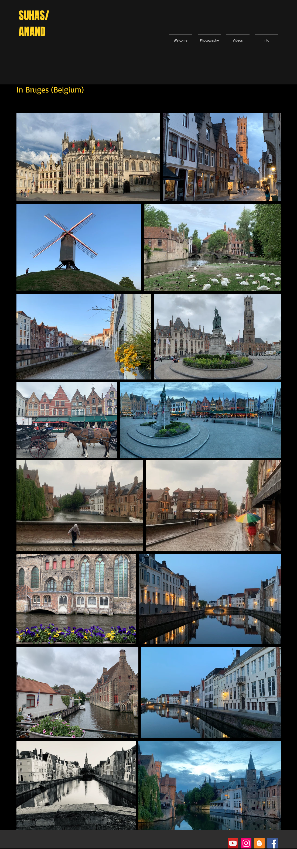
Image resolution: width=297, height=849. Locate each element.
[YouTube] (233, 843)
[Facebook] (272, 843)
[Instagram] (246, 843)
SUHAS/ (34, 15)
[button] (209, 38)
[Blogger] (259, 843)
